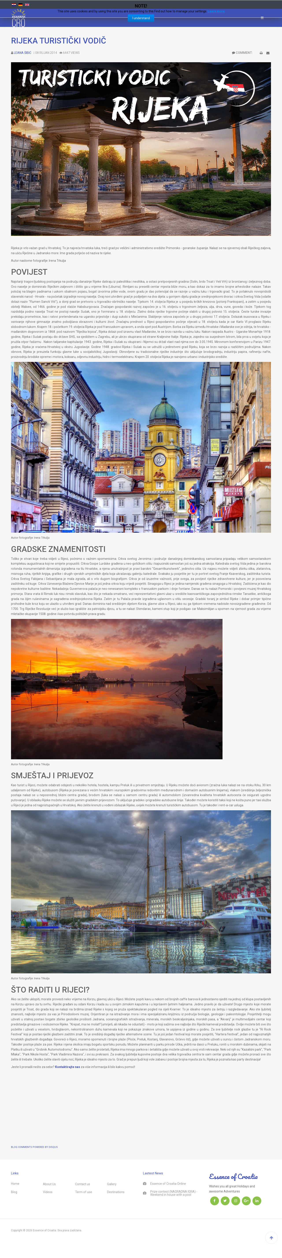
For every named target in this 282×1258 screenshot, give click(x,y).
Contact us (82, 1184)
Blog (14, 1192)
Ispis (261, 53)
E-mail (268, 53)
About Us (49, 1184)
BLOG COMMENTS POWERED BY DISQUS (34, 1147)
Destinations (115, 1192)
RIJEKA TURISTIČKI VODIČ (58, 40)
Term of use (83, 1192)
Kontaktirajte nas (67, 1067)
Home (15, 1183)
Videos (47, 1192)
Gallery (112, 1184)
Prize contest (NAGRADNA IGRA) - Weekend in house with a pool (173, 1193)
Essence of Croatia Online (168, 1183)
